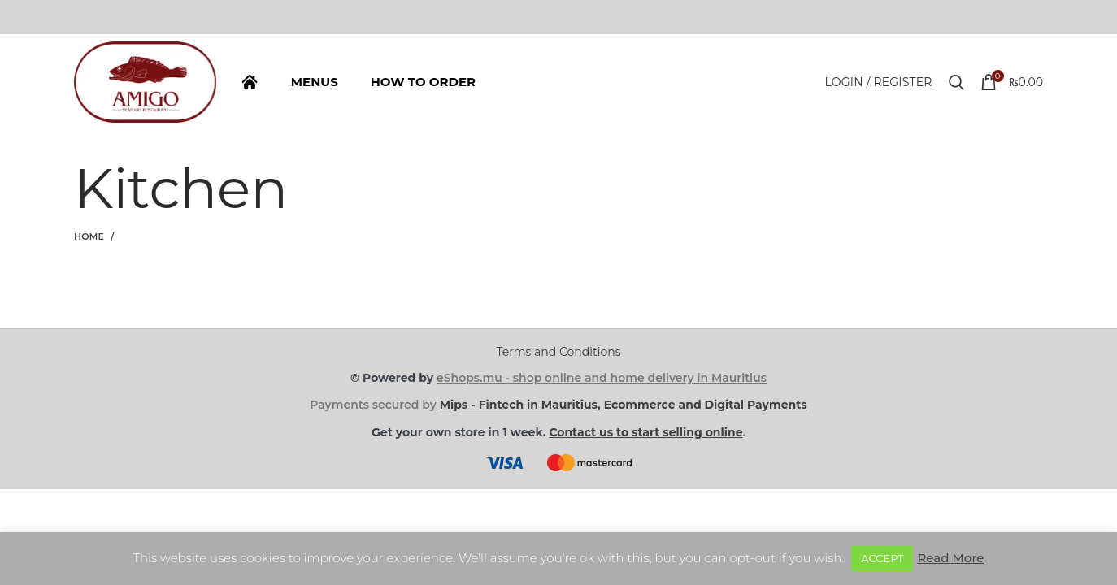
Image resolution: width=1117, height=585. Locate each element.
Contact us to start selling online (645, 432)
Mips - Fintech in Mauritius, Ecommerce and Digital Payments (623, 404)
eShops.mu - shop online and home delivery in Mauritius (602, 377)
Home (89, 236)
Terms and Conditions (559, 351)
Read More (950, 558)
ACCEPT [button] (882, 558)
